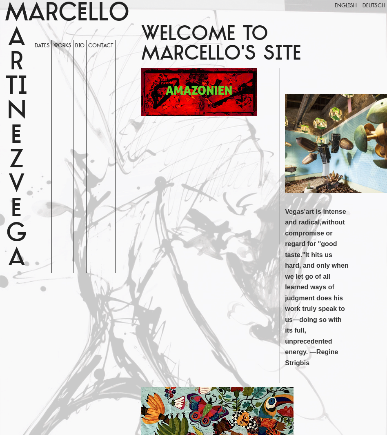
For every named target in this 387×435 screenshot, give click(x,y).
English (346, 6)
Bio (80, 46)
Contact (100, 46)
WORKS (62, 46)
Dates (42, 46)
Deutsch (374, 6)
